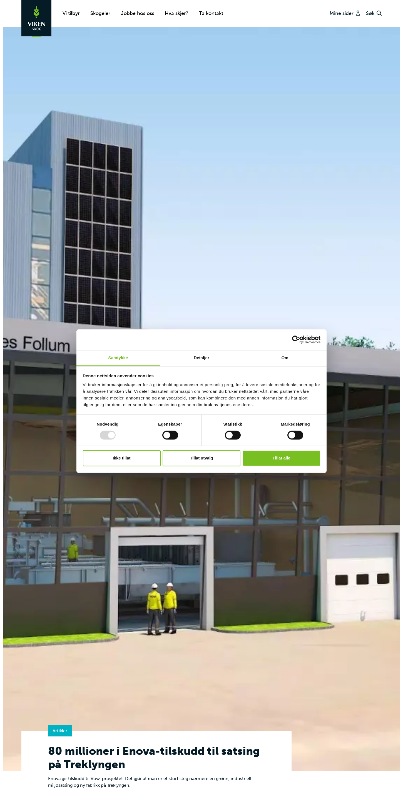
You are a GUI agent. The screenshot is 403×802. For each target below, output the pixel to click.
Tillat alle (281, 458)
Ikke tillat (121, 458)
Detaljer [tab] (201, 357)
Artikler (60, 730)
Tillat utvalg (201, 458)
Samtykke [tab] (118, 357)
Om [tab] (284, 357)
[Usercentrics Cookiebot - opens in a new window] (296, 339)
